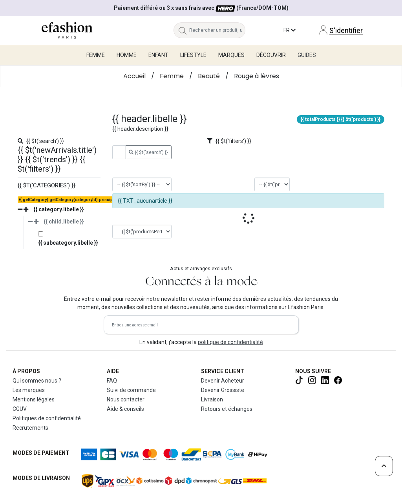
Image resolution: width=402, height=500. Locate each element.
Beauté (209, 76)
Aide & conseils (125, 409)
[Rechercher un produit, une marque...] (217, 30)
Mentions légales (34, 399)
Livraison (212, 399)
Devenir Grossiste (222, 390)
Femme (172, 76)
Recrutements (30, 428)
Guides (307, 55)
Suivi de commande (131, 390)
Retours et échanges (226, 409)
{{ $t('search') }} (148, 152)
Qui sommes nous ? (37, 380)
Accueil (134, 76)
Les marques (29, 390)
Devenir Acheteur (222, 380)
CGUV (20, 409)
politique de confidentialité (230, 342)
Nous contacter (125, 399)
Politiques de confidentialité (47, 418)
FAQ (112, 380)
